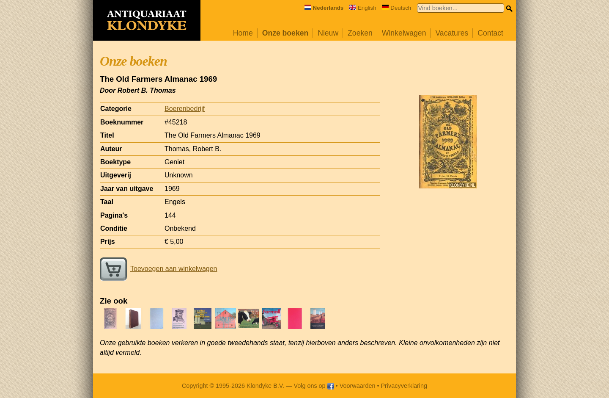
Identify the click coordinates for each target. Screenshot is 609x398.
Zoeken (360, 33)
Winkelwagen (404, 33)
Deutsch (396, 8)
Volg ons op (314, 385)
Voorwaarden (358, 385)
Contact (490, 33)
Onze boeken (285, 33)
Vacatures (451, 33)
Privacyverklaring (404, 385)
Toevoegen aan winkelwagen (158, 268)
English (362, 8)
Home (243, 33)
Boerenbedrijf (185, 108)
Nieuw (328, 33)
